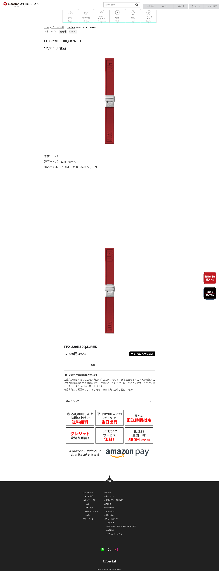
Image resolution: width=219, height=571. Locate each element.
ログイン (165, 6)
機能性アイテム (92, 511)
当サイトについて (111, 519)
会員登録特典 (109, 507)
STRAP (72, 31)
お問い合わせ (109, 515)
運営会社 (110, 523)
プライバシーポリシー (115, 534)
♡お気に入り (181, 6)
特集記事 (107, 492)
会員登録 (150, 6)
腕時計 (63, 31)
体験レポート (109, 496)
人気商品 (89, 496)
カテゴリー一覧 (89, 500)
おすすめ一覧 (88, 492)
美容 (88, 504)
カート (196, 6)
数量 (93, 365)
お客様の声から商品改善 (113, 500)
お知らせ (107, 504)
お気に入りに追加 (142, 353)
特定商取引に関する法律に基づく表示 (121, 526)
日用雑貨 (89, 507)
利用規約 (110, 530)
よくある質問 (211, 6)
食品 (88, 515)
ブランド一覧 (88, 519)
